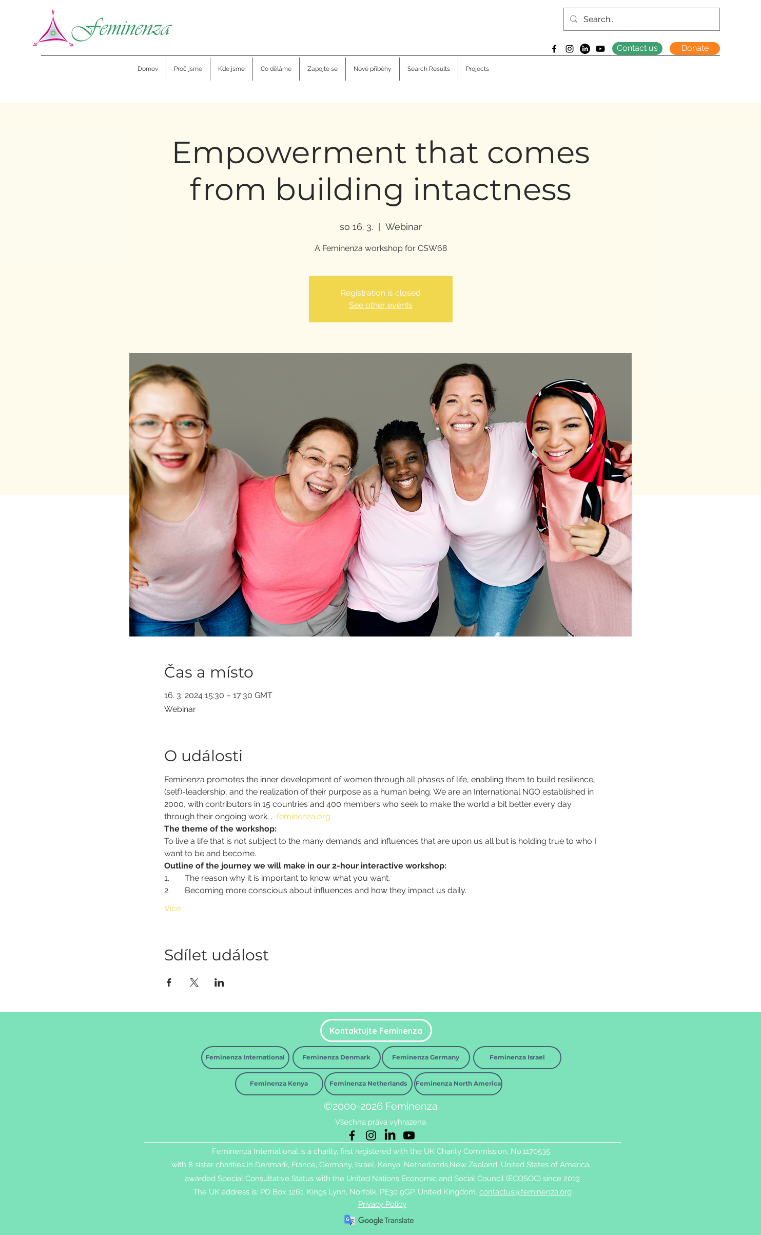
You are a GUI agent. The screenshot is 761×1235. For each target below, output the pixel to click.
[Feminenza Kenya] (279, 1083)
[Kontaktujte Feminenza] (376, 1030)
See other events (381, 305)
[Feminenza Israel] (517, 1057)
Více (172, 908)
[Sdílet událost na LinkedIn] (219, 982)
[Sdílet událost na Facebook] (169, 982)
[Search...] (640, 19)
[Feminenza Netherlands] (368, 1083)
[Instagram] (569, 49)
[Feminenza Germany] (426, 1057)
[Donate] (695, 48)
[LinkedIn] (585, 49)
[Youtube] (600, 49)
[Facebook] (554, 49)
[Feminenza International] (245, 1057)
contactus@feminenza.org (525, 1192)
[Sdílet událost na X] (194, 982)
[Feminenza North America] (458, 1083)
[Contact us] (637, 48)
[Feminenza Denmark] (336, 1057)
